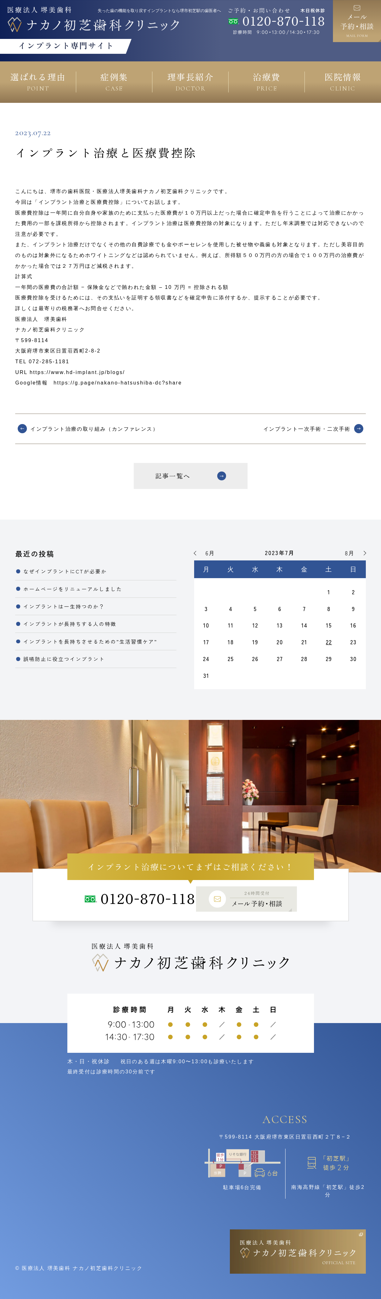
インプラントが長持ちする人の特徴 (69, 624)
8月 (349, 553)
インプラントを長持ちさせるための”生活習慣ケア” (90, 641)
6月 (210, 553)
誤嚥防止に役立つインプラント (64, 659)
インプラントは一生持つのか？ (64, 606)
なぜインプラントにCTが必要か (65, 571)
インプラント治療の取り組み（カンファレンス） (94, 429)
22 (329, 642)
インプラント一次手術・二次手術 (307, 429)
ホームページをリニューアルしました (72, 589)
